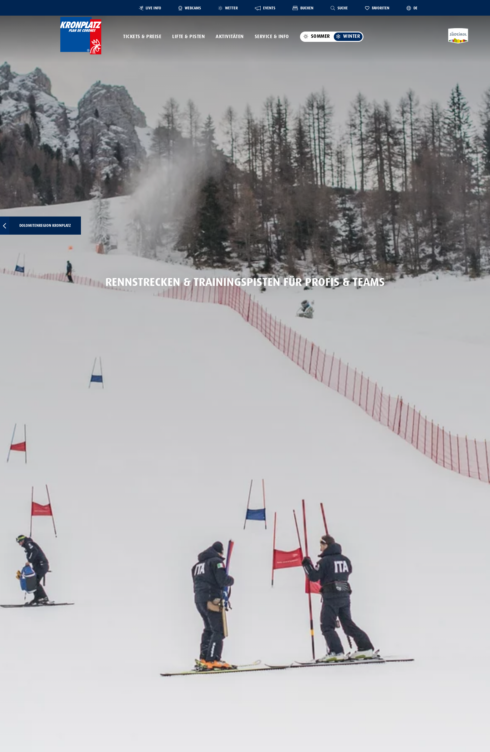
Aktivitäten (230, 36)
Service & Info (272, 36)
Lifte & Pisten (188, 36)
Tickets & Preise (142, 36)
